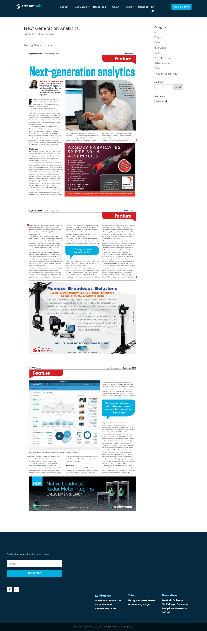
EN (152, 7)
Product (64, 7)
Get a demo (181, 6)
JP (152, 11)
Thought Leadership (165, 73)
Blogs (157, 37)
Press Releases (162, 58)
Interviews (42, 34)
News (129, 7)
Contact (143, 7)
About (115, 7)
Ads (156, 32)
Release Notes (162, 63)
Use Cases (81, 7)
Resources (99, 7)
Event (157, 42)
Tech (157, 68)
